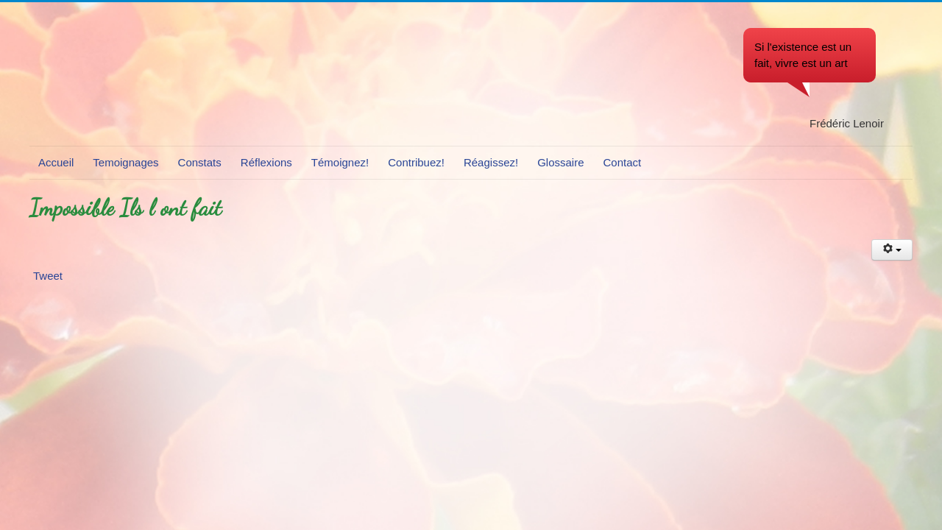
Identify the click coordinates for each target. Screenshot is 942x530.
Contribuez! (416, 162)
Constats (200, 162)
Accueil (56, 162)
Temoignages (125, 162)
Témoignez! (340, 162)
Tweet (48, 275)
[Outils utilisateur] (892, 250)
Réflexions (266, 162)
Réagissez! (491, 162)
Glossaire (560, 162)
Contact (622, 162)
